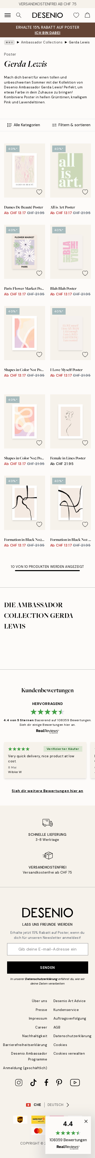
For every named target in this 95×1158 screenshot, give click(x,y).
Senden (47, 967)
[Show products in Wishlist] (76, 15)
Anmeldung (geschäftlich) (25, 1068)
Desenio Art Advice (69, 1001)
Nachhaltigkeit (34, 1036)
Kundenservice (66, 1010)
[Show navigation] (7, 15)
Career (41, 1027)
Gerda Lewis (79, 42)
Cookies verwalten (69, 1053)
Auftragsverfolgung (69, 1018)
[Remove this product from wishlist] (39, 192)
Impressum (38, 1018)
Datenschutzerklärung (42, 979)
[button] (68, 1135)
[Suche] (18, 15)
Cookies (60, 1045)
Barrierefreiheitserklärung (25, 1045)
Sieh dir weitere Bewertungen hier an (47, 791)
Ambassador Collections (42, 42)
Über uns (39, 1001)
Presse (41, 1010)
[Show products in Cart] (87, 15)
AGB (57, 1027)
